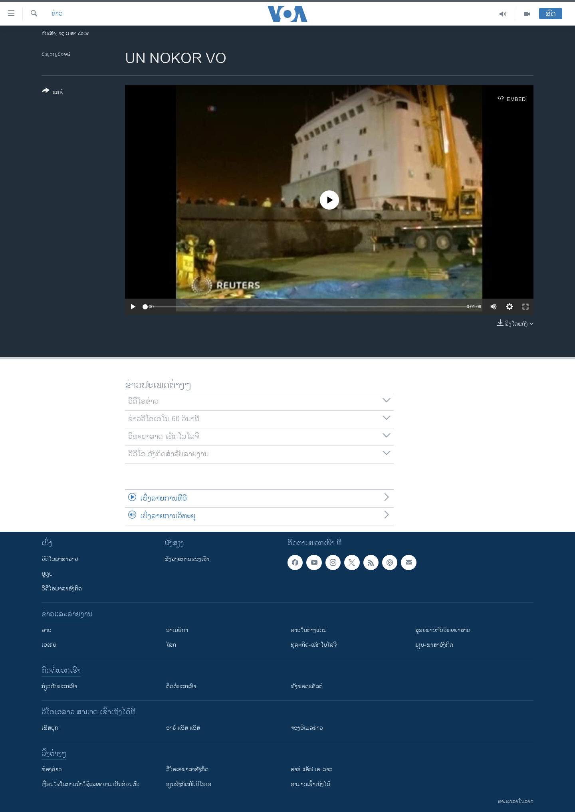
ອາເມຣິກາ (177, 630)
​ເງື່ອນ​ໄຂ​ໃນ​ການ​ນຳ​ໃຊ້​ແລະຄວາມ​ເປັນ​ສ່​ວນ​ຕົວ (91, 784)
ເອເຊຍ (49, 645)
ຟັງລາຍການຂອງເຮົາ (187, 559)
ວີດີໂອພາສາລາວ (60, 559)
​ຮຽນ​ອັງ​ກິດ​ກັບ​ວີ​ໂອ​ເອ (188, 784)
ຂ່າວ (57, 14)
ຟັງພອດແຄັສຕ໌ (307, 686)
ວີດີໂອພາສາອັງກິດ (62, 588)
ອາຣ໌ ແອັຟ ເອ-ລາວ (312, 769)
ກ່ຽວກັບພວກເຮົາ (59, 686)
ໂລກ (171, 645)
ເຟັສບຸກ (50, 728)
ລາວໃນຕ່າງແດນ (309, 630)
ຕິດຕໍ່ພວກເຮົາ (181, 686)
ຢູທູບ (47, 574)
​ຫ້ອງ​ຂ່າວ (52, 769)
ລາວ (47, 630)
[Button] (52, 93)
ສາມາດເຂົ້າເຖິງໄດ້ (310, 784)
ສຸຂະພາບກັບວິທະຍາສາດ (442, 630)
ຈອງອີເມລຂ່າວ (307, 728)
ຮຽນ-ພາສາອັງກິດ (434, 645)
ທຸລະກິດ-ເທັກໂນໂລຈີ (314, 645)
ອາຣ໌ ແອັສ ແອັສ (183, 728)
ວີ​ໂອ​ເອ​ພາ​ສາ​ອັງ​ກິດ (187, 769)
